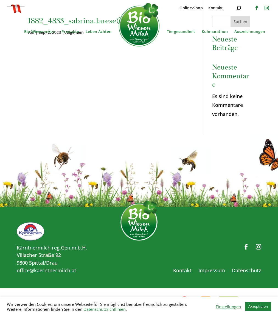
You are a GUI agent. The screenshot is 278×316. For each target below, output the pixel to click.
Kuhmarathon (215, 32)
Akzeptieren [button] (258, 306)
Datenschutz (246, 270)
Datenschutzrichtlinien (104, 309)
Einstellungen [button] (228, 306)
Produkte (70, 32)
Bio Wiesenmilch (39, 32)
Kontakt (215, 7)
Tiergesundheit (181, 32)
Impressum (211, 270)
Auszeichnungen (249, 32)
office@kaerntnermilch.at (46, 270)
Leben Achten (98, 32)
